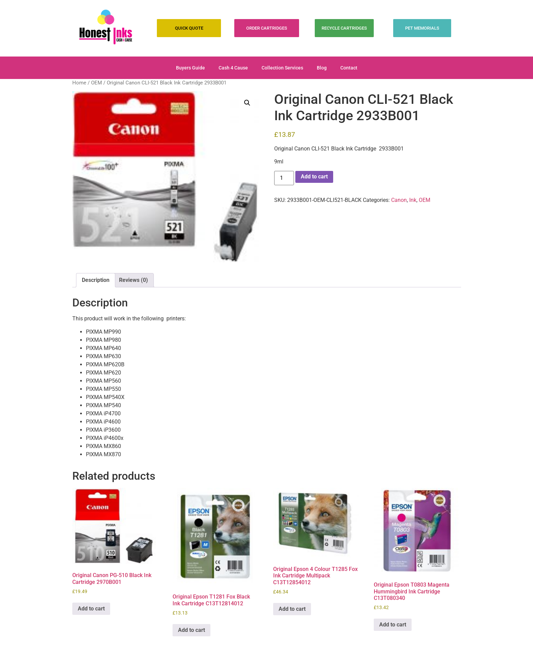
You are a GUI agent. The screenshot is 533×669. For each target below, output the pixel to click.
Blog (322, 67)
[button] (247, 103)
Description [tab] (95, 280)
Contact (348, 67)
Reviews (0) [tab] (133, 280)
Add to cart (314, 176)
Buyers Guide (190, 67)
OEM (96, 83)
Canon (399, 200)
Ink (412, 200)
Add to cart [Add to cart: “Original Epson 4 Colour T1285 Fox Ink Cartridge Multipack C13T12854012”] (292, 609)
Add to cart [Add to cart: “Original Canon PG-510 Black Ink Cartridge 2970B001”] (91, 608)
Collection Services (282, 67)
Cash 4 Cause (233, 67)
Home (79, 83)
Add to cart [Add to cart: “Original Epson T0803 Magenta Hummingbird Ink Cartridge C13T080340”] (392, 624)
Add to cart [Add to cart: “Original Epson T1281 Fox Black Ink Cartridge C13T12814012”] (191, 630)
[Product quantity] (284, 178)
